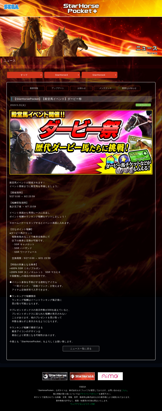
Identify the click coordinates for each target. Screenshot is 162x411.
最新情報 (34, 88)
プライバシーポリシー (89, 394)
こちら (124, 390)
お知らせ (82, 88)
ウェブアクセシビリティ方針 (82, 404)
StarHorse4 (98, 75)
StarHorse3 (61, 75)
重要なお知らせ (129, 88)
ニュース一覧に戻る (81, 348)
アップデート (58, 88)
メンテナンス (105, 88)
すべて (24, 75)
